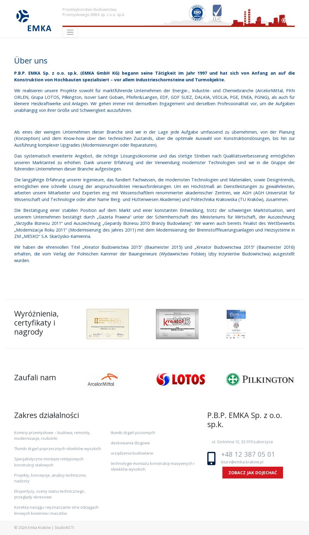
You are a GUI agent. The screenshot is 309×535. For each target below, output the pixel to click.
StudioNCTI (64, 527)
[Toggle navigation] (70, 32)
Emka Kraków (39, 527)
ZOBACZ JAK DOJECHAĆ (252, 472)
